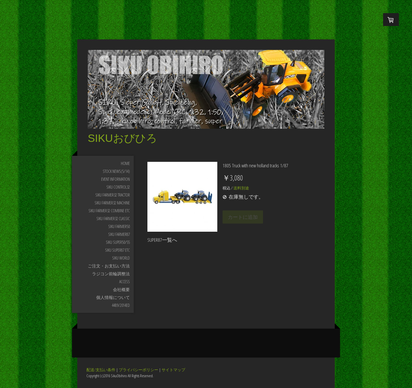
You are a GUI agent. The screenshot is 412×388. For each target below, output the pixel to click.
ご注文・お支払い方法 (109, 266)
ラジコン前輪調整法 (111, 274)
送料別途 (241, 187)
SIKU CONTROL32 (118, 187)
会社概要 (121, 289)
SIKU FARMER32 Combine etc (109, 211)
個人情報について (113, 297)
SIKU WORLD (121, 258)
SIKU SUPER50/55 (118, 242)
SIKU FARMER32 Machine (112, 203)
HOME (125, 163)
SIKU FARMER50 (119, 226)
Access (124, 281)
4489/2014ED (121, 305)
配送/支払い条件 (100, 369)
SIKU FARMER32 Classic (113, 218)
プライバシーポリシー (138, 369)
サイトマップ (173, 369)
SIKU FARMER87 (119, 234)
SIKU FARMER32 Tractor (112, 195)
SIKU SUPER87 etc (117, 250)
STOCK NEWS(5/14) (116, 171)
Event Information (115, 179)
